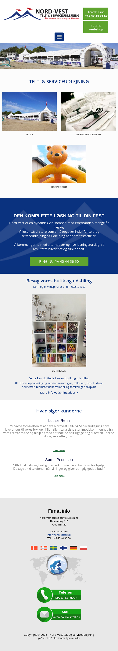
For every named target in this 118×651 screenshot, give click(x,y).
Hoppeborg (59, 187)
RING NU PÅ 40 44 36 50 (59, 261)
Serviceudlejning (88, 134)
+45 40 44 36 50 (96, 14)
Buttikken (59, 370)
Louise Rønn (59, 420)
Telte (29, 134)
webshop (96, 27)
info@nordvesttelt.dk (59, 534)
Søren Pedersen (59, 460)
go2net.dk (43, 638)
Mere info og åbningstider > (59, 392)
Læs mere (59, 475)
